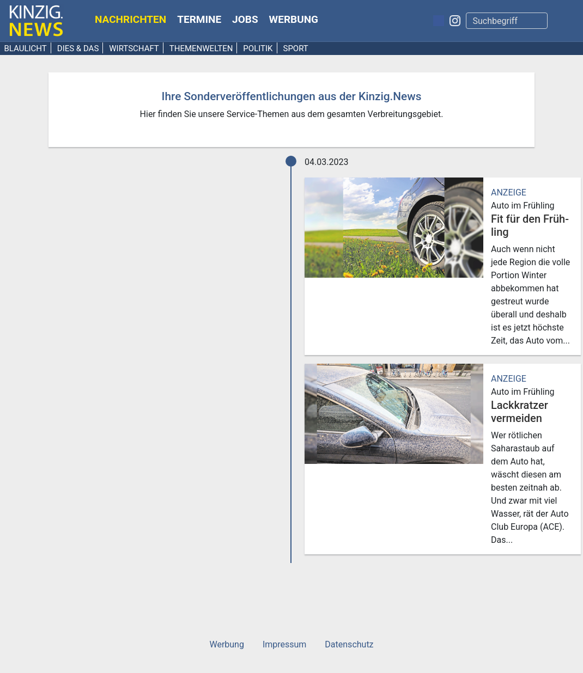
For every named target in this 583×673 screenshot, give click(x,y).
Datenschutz (349, 644)
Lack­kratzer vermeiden (519, 412)
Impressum (285, 644)
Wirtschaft (134, 48)
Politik (257, 48)
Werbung (294, 19)
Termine (199, 19)
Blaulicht (25, 48)
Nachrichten (130, 19)
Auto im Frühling (523, 205)
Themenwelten (201, 48)
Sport (295, 48)
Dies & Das (78, 48)
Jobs (245, 19)
